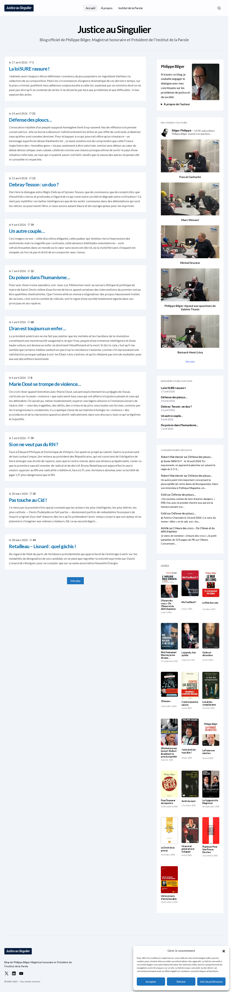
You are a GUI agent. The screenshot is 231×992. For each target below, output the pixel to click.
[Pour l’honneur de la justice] (169, 784)
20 (34, 493)
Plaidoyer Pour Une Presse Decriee (209, 849)
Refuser (181, 981)
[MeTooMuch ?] (190, 583)
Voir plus (75, 580)
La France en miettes (208, 752)
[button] (224, 950)
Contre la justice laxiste (190, 703)
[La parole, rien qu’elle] (190, 635)
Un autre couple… (172, 415)
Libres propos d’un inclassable (169, 897)
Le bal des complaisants (209, 703)
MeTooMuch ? (189, 602)
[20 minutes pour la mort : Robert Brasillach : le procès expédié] (169, 732)
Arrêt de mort (188, 801)
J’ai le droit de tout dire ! (189, 751)
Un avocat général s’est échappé (188, 849)
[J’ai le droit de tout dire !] (190, 732)
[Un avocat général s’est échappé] (190, 830)
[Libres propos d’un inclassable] (169, 879)
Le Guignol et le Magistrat (210, 802)
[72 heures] (169, 684)
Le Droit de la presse (167, 849)
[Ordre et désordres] (210, 635)
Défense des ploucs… (174, 397)
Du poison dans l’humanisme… (179, 425)
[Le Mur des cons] (210, 583)
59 (32, 224)
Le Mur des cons (210, 602)
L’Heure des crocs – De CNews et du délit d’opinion (187, 529)
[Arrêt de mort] (190, 784)
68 (32, 322)
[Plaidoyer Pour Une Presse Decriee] (210, 830)
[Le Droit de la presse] (169, 830)
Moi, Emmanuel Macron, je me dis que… (168, 655)
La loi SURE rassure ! (173, 388)
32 (32, 271)
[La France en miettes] (210, 732)
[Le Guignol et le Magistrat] (210, 784)
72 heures (165, 701)
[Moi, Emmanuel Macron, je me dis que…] (169, 636)
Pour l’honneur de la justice (168, 802)
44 (34, 540)
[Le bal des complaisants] (210, 685)
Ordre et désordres (207, 654)
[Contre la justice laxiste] (190, 685)
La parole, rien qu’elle (189, 654)
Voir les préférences (211, 981)
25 (33, 113)
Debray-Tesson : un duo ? (176, 406)
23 (33, 178)
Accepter (151, 981)
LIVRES (165, 565)
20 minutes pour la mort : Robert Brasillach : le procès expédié (169, 752)
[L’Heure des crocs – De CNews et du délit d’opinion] (169, 584)
